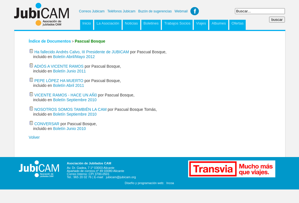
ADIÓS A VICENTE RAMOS (58, 66)
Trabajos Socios (177, 23)
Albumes (219, 23)
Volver (34, 137)
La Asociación (107, 23)
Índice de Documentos (50, 41)
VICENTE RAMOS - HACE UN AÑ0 (66, 95)
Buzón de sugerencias (155, 11)
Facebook (194, 11)
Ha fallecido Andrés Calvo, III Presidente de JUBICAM (82, 52)
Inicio (86, 23)
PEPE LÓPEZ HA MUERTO (58, 80)
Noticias (131, 23)
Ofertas (238, 23)
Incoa (170, 183)
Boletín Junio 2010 (69, 128)
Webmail (181, 11)
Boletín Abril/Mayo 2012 (74, 56)
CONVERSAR (47, 124)
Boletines (151, 23)
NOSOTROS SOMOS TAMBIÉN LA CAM (71, 109)
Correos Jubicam (92, 11)
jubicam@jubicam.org (121, 177)
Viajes (201, 23)
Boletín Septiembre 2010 (74, 100)
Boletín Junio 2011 (69, 71)
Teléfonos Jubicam (121, 11)
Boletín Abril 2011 (68, 85)
